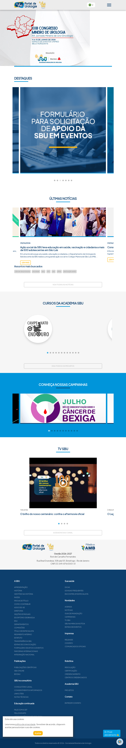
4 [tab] (63, 180)
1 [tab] (54, 180)
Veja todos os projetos (63, 366)
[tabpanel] (63, 130)
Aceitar (38, 733)
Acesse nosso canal (63, 533)
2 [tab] (57, 180)
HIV (48, 271)
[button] (91, 5)
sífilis (59, 271)
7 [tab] (71, 180)
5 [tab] (65, 180)
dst (53, 271)
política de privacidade (25, 724)
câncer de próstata (22, 271)
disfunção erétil (69, 271)
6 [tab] (68, 180)
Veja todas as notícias (63, 285)
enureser (35, 271)
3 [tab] (60, 180)
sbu (43, 271)
